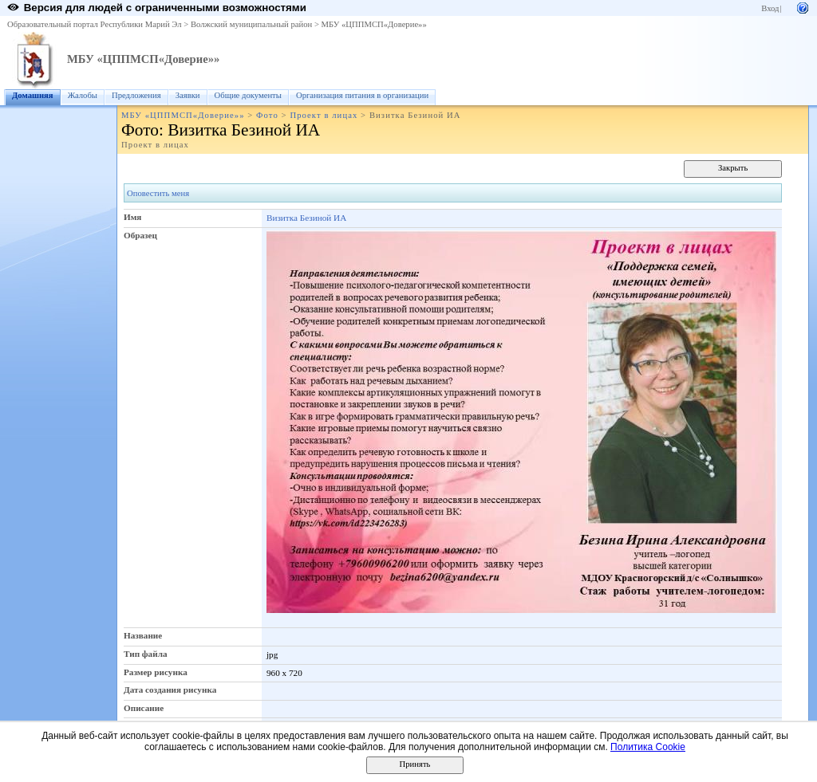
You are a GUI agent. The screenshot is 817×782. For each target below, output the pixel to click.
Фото (267, 115)
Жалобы (82, 95)
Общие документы (248, 95)
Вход (770, 8)
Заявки (188, 95)
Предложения (136, 95)
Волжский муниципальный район (251, 24)
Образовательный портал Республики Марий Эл (94, 24)
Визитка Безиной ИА (306, 217)
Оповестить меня (158, 193)
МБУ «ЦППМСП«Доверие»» (374, 24)
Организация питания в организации (362, 95)
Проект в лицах (323, 115)
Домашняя (32, 95)
